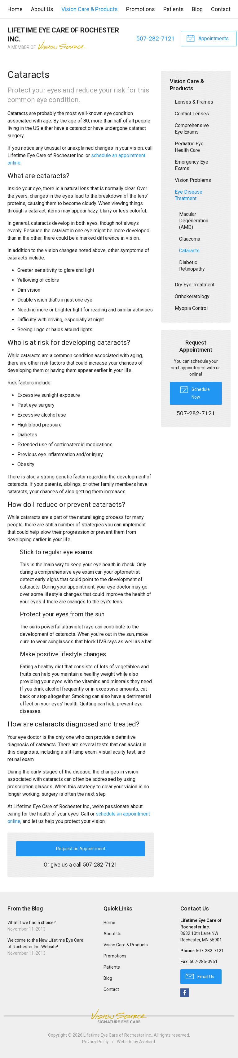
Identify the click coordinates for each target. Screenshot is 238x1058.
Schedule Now (195, 392)
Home (15, 9)
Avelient (147, 1041)
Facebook (184, 992)
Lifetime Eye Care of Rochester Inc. (117, 1035)
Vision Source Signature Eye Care (119, 1016)
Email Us (200, 976)
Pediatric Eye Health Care (189, 147)
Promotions (140, 9)
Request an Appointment (80, 848)
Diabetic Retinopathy (192, 265)
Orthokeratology (192, 296)
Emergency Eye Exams (191, 165)
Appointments (207, 38)
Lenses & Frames (194, 102)
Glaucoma (189, 239)
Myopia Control (191, 308)
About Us (42, 9)
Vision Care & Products (89, 9)
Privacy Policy (95, 1041)
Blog (197, 9)
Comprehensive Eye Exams (192, 128)
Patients (173, 9)
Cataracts (189, 251)
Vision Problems (193, 180)
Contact (221, 9)
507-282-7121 (155, 38)
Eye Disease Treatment (188, 195)
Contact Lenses (192, 114)
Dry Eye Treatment (194, 285)
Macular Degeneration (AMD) (193, 220)
